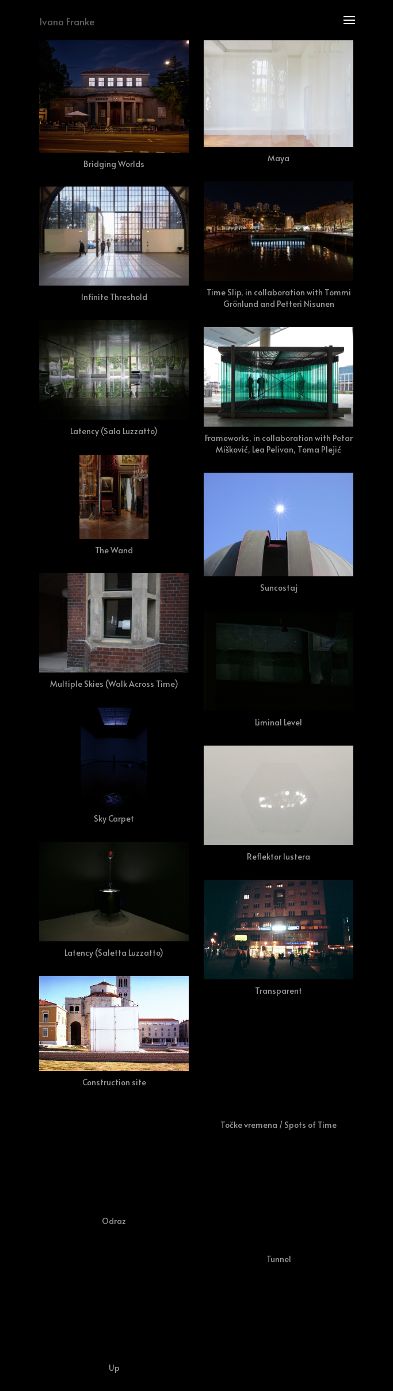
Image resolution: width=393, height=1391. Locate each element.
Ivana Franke (67, 21)
